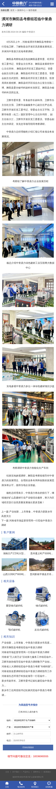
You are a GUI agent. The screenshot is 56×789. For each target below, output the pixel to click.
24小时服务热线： (36, 4)
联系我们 (47, 772)
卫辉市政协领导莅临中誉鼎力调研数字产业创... (26, 661)
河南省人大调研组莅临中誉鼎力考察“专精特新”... (27, 666)
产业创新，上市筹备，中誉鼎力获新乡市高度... (26, 642)
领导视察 (32, 10)
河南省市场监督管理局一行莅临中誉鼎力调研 (25, 652)
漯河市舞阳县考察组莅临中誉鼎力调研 (22, 647)
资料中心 (36, 772)
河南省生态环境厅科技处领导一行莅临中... (24, 676)
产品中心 (26, 772)
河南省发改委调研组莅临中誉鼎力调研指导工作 (27, 671)
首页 (12, 10)
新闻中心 (21, 10)
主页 (7, 772)
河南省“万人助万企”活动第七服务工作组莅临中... (27, 657)
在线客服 (49, 787)
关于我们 (15, 772)
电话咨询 (21, 787)
